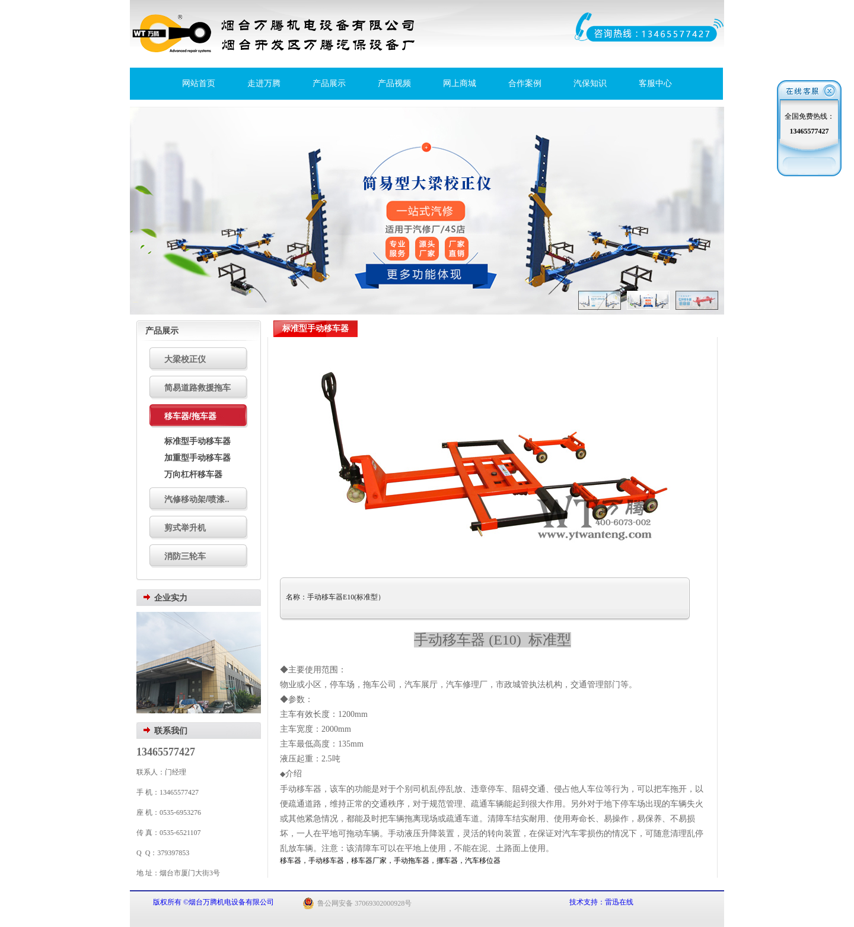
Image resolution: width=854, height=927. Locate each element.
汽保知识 (590, 83)
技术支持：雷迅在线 (601, 902)
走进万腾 (264, 83)
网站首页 (198, 83)
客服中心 (655, 83)
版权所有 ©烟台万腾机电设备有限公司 (214, 902)
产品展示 (329, 83)
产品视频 (394, 83)
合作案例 (524, 83)
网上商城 (459, 83)
